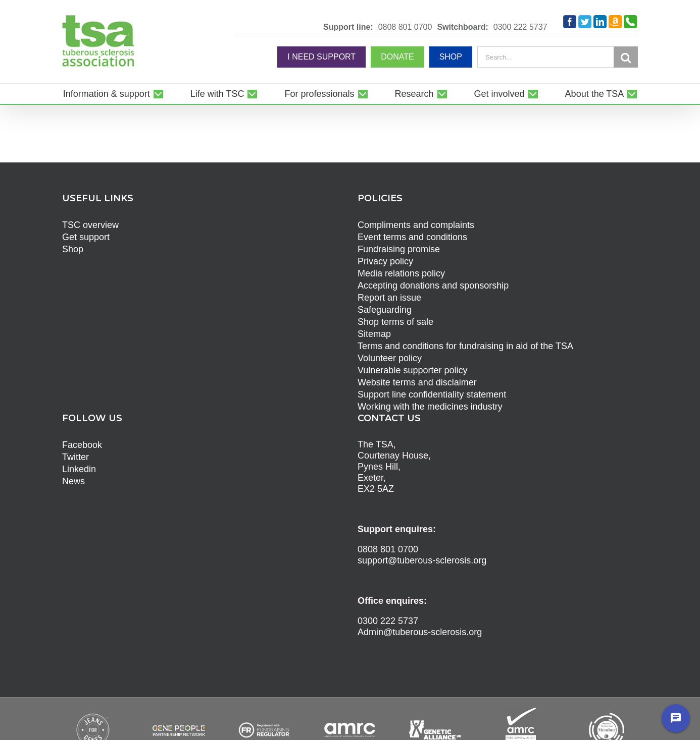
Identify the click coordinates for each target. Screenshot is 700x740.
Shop (72, 249)
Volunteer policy (390, 358)
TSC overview (90, 225)
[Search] (625, 57)
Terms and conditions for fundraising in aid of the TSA (465, 346)
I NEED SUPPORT (321, 56)
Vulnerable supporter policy (412, 370)
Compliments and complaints (416, 225)
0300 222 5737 (520, 27)
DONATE (397, 56)
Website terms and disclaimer (417, 382)
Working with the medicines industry (430, 407)
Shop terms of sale (395, 322)
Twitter (75, 457)
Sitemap (374, 334)
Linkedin (79, 469)
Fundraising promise (399, 249)
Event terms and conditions (412, 237)
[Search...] (545, 57)
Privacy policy (385, 261)
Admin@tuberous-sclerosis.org (420, 632)
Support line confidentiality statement (432, 394)
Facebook (82, 445)
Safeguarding (385, 310)
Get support (86, 237)
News (73, 481)
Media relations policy (401, 273)
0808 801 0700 (405, 27)
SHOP (450, 56)
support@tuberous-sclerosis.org (422, 560)
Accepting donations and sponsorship (433, 285)
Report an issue (389, 298)
